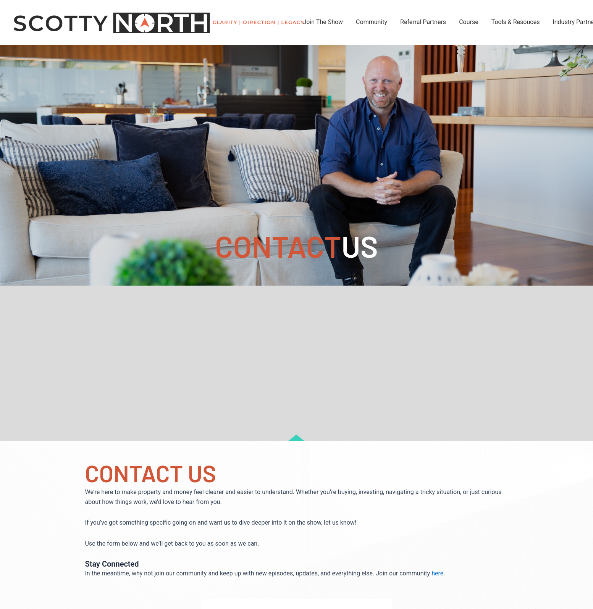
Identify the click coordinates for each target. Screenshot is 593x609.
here (437, 573)
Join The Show (323, 22)
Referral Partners (423, 22)
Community (371, 22)
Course (468, 22)
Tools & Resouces (515, 22)
